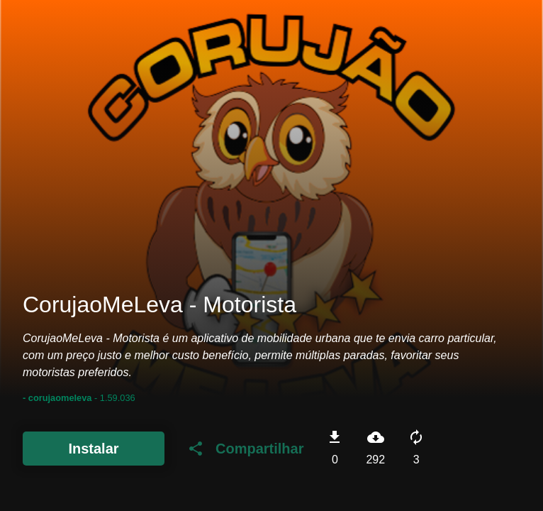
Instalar (93, 448)
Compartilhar (245, 448)
